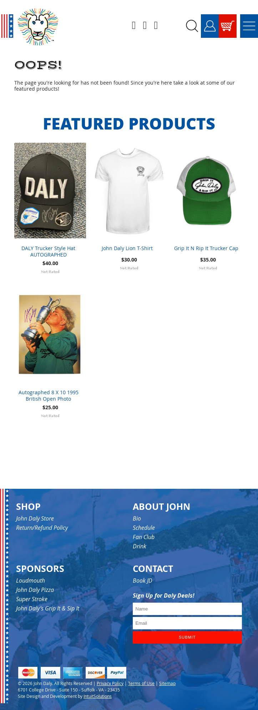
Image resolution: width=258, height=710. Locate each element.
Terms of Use (141, 683)
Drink (139, 546)
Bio (137, 518)
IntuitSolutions (98, 696)
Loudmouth (30, 580)
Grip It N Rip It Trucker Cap (206, 248)
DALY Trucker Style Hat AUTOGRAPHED (48, 251)
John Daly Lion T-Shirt (127, 248)
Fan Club (144, 537)
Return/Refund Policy (42, 528)
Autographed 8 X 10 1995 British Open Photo (49, 395)
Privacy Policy (110, 683)
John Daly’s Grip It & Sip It (47, 608)
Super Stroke (31, 599)
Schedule (144, 528)
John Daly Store (35, 518)
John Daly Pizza (35, 590)
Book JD (142, 580)
